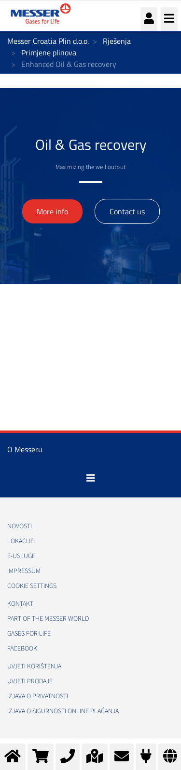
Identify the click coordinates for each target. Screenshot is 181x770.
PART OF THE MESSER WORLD (48, 619)
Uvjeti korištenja (34, 666)
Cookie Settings (31, 586)
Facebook (22, 648)
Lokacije (20, 541)
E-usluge (21, 556)
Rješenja (117, 41)
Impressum (24, 571)
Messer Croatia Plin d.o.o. (48, 41)
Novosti (19, 526)
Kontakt (20, 604)
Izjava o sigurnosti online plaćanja (63, 711)
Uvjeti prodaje (30, 681)
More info (52, 211)
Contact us (127, 211)
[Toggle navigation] (90, 478)
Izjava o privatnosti (37, 696)
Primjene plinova (48, 52)
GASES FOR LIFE (29, 634)
